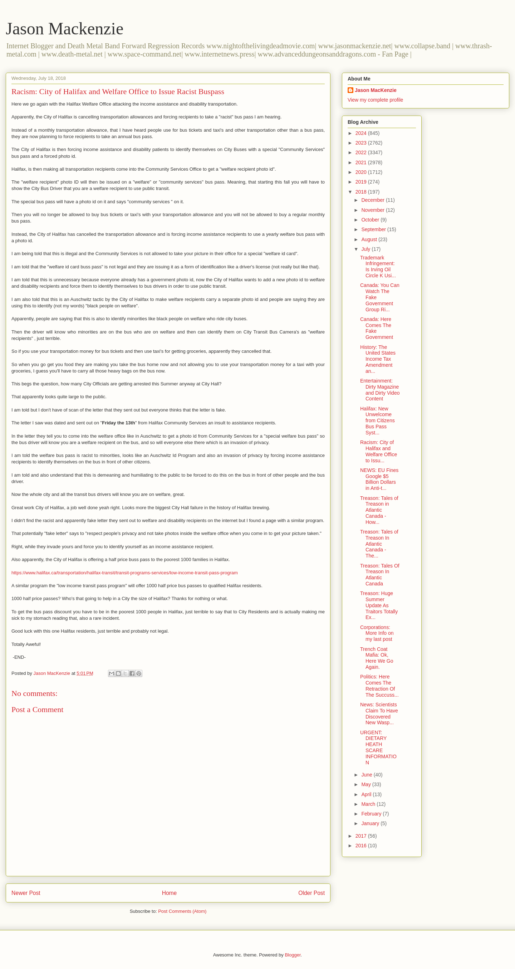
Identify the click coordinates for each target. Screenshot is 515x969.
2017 (361, 836)
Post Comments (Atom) (182, 911)
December (373, 200)
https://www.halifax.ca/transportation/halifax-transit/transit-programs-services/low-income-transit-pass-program (124, 572)
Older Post (311, 893)
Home (169, 893)
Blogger (292, 955)
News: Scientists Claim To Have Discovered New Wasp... (379, 713)
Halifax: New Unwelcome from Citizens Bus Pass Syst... (377, 420)
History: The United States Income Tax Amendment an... (378, 359)
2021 (361, 162)
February (372, 814)
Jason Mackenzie (64, 28)
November (373, 210)
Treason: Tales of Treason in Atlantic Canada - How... (379, 510)
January (371, 823)
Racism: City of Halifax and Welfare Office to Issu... (378, 451)
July (366, 249)
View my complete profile (375, 100)
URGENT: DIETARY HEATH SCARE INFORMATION (378, 747)
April (367, 794)
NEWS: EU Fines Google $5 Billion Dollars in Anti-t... (379, 479)
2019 (361, 182)
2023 (361, 143)
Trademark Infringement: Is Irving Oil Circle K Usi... (378, 266)
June (367, 775)
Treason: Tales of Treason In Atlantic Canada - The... (379, 544)
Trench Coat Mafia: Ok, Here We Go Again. (376, 658)
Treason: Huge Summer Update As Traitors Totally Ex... (379, 605)
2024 (361, 133)
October (371, 220)
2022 (361, 152)
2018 (361, 192)
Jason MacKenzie (376, 90)
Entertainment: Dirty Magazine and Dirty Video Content (379, 389)
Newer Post (25, 893)
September (374, 229)
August (369, 239)
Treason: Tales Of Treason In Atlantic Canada (379, 574)
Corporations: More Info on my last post (377, 633)
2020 (361, 172)
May (366, 784)
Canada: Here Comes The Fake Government (376, 328)
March (369, 804)
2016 (361, 845)
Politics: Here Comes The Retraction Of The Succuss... (379, 685)
